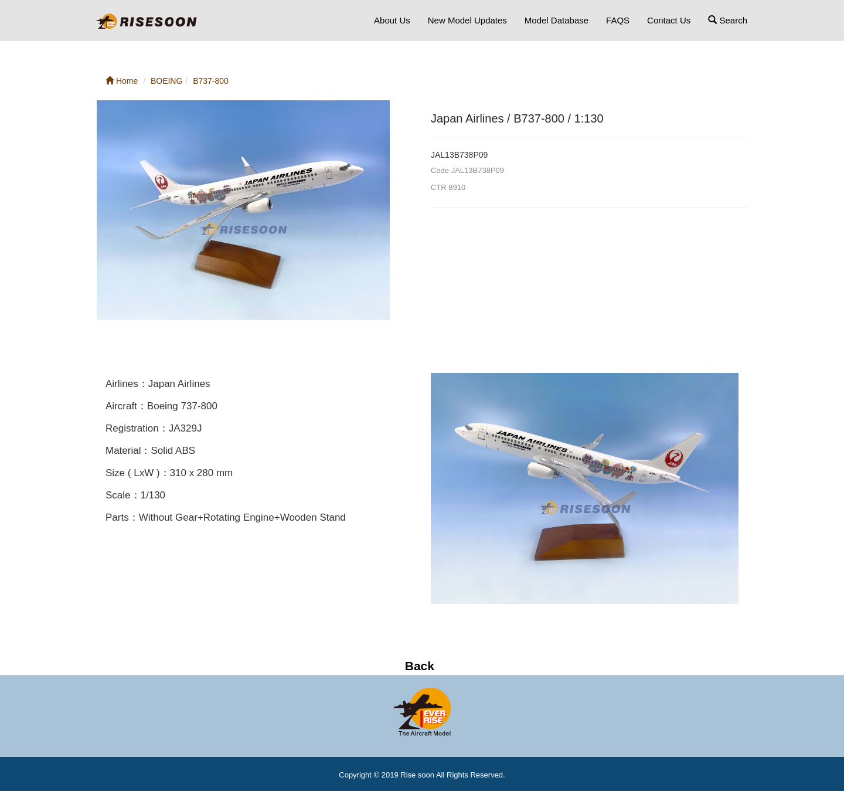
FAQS (617, 20)
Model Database (556, 20)
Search (727, 20)
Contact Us (668, 20)
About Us (392, 20)
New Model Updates (467, 20)
